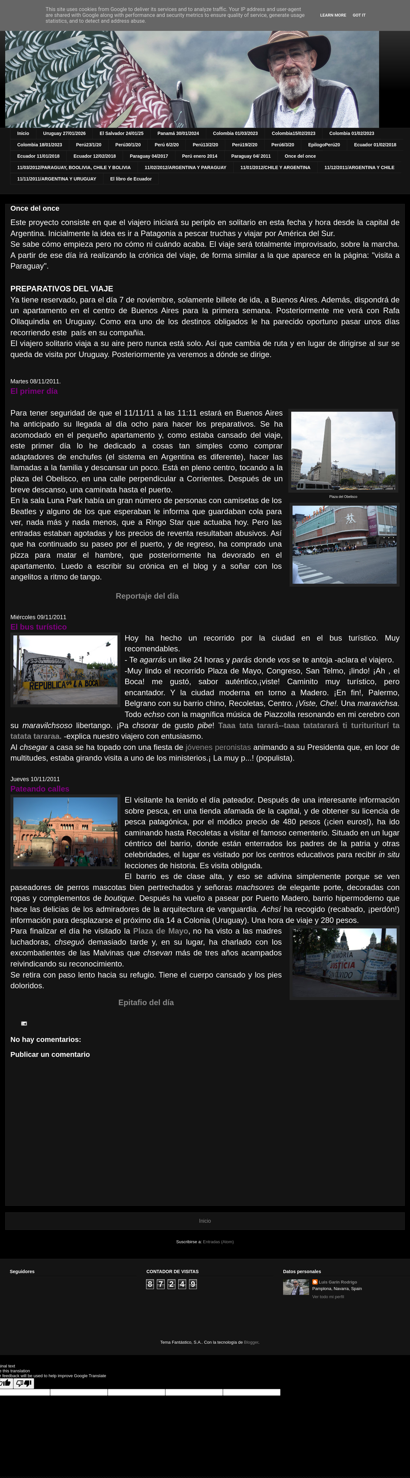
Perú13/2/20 (205, 144)
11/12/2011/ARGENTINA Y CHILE (359, 167)
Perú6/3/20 (282, 144)
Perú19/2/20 (244, 144)
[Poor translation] (23, 1383)
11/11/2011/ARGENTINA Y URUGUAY (56, 178)
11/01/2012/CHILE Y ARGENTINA (275, 167)
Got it (359, 15)
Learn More (333, 15)
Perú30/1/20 (128, 144)
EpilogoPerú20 (324, 144)
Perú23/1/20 (89, 144)
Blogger (251, 1342)
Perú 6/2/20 (167, 144)
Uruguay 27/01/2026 (64, 133)
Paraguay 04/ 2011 (251, 156)
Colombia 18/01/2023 (39, 144)
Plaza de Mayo (160, 930)
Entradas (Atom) (218, 1241)
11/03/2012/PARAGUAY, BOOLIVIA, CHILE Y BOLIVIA (74, 167)
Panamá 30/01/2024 (178, 133)
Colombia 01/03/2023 (235, 133)
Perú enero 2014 (199, 156)
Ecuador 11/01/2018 (38, 156)
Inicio (23, 133)
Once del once (300, 156)
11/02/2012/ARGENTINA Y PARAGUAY (185, 167)
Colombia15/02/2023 (293, 133)
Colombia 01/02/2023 (351, 133)
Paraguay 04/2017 (149, 156)
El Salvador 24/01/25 (122, 133)
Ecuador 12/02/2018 (95, 156)
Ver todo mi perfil (328, 1296)
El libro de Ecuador (131, 178)
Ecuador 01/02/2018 (375, 144)
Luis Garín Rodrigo (338, 1282)
